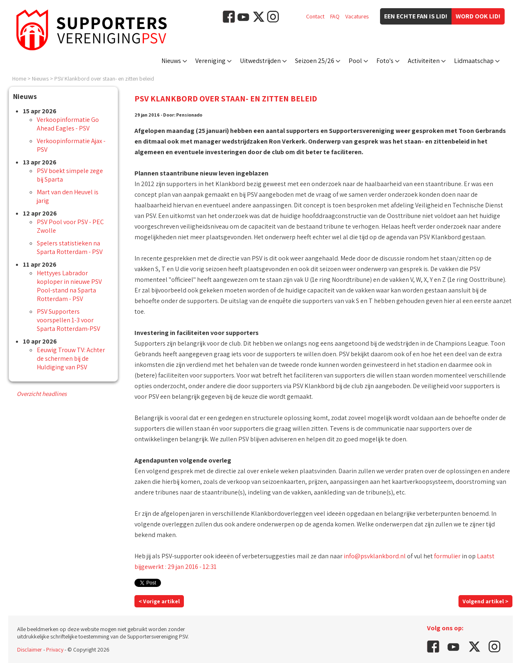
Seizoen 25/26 (314, 60)
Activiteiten (424, 60)
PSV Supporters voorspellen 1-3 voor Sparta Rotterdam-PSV (68, 320)
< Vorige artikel (159, 601)
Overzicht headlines (42, 394)
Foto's (385, 60)
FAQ (335, 16)
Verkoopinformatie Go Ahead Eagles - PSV (68, 124)
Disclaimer (29, 649)
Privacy (54, 649)
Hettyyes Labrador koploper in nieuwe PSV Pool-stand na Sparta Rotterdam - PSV (69, 286)
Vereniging (210, 60)
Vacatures (357, 16)
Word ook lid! (478, 16)
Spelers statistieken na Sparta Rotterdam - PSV (70, 247)
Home (19, 78)
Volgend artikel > (485, 601)
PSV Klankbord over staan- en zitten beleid (104, 78)
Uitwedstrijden (260, 60)
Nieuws (171, 60)
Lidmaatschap (474, 60)
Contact (315, 16)
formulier (447, 556)
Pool (355, 60)
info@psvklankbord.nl (375, 556)
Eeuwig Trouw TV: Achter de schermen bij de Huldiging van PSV (71, 358)
